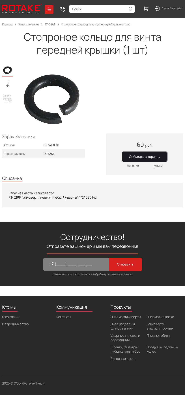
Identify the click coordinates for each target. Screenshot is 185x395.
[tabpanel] (54, 99)
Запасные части (123, 358)
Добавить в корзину (144, 156)
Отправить (125, 264)
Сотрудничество (15, 324)
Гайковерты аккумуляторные (160, 326)
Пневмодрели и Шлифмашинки (123, 326)
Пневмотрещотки (160, 317)
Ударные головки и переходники (125, 337)
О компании (11, 317)
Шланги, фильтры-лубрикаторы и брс (125, 349)
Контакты (63, 317)
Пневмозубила (158, 335)
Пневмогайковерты (126, 317)
